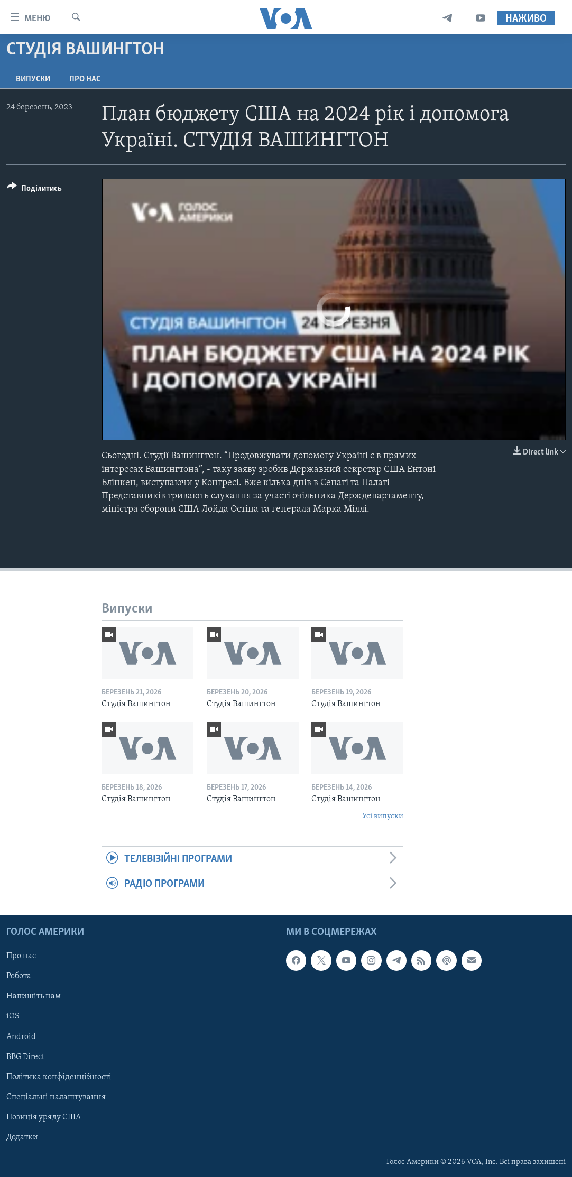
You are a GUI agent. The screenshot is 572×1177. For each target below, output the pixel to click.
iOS (13, 1016)
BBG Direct (25, 1056)
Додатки (22, 1137)
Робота (18, 976)
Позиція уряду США (43, 1117)
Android (21, 1036)
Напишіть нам (33, 996)
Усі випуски (382, 816)
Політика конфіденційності (59, 1076)
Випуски (33, 79)
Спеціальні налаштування (56, 1096)
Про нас (84, 79)
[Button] (34, 190)
